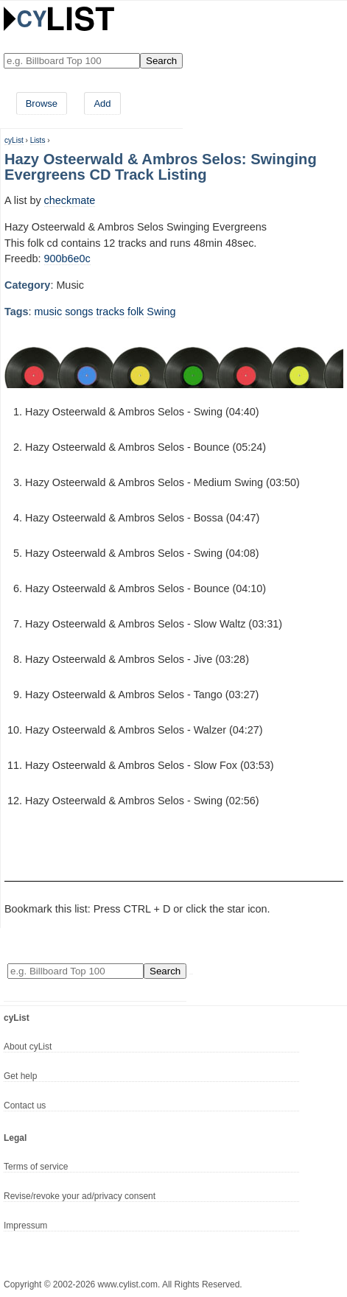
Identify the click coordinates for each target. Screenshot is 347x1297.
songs (79, 311)
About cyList (28, 1046)
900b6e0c (67, 258)
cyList (14, 140)
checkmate (70, 200)
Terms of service (36, 1166)
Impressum (25, 1225)
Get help (20, 1076)
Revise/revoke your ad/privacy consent (79, 1196)
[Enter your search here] (72, 60)
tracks (111, 311)
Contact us (25, 1105)
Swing (161, 311)
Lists (38, 140)
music (49, 311)
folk (135, 311)
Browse (41, 103)
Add (102, 103)
